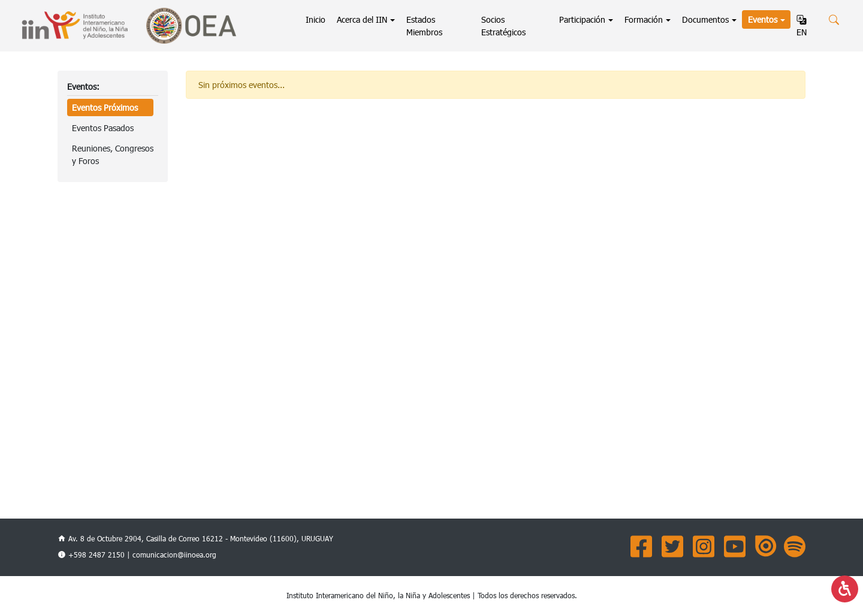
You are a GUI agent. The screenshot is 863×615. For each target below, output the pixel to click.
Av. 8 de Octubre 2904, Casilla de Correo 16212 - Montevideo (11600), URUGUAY (195, 538)
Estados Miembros (424, 26)
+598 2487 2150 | (100, 554)
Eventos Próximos (105, 107)
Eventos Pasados (103, 128)
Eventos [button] (762, 19)
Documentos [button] (705, 19)
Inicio (318, 19)
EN (801, 26)
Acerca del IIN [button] (362, 19)
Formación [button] (643, 19)
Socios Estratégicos (503, 26)
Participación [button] (582, 19)
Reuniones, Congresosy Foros (112, 154)
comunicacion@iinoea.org (174, 554)
